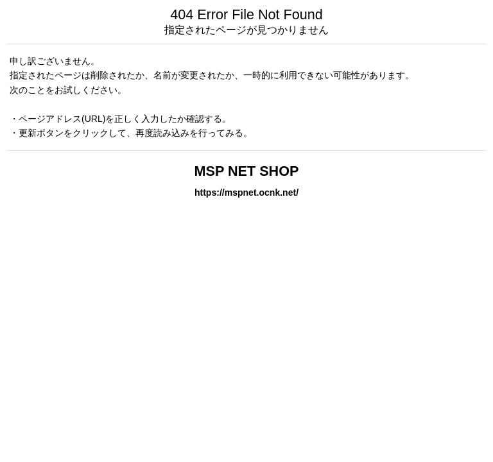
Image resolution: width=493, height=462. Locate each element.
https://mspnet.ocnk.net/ (246, 192)
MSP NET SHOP (247, 171)
